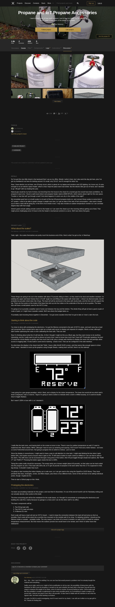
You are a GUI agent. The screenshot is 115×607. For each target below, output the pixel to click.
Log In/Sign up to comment (20, 573)
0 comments (34, 231)
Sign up (91, 3)
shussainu (16, 131)
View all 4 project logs (57, 530)
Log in (100, 3)
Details (23, 48)
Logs (48, 48)
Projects (19, 3)
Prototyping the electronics (22, 485)
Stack (43, 3)
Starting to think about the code (24, 320)
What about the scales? (21, 228)
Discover (28, 3)
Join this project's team (19, 134)
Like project (70, 29)
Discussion (67, 48)
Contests (36, 3)
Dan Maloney (57, 24)
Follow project (46, 29)
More (51, 3)
